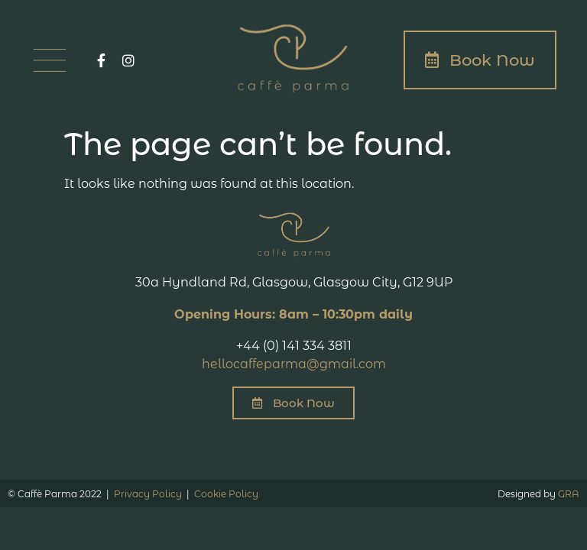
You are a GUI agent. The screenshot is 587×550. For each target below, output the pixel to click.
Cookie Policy (226, 494)
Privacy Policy (148, 494)
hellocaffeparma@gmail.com (294, 364)
